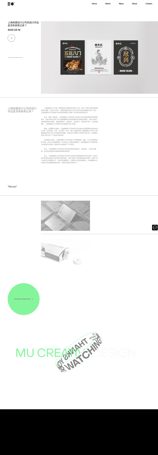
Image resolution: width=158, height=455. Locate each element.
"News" (12, 188)
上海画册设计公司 (47, 114)
